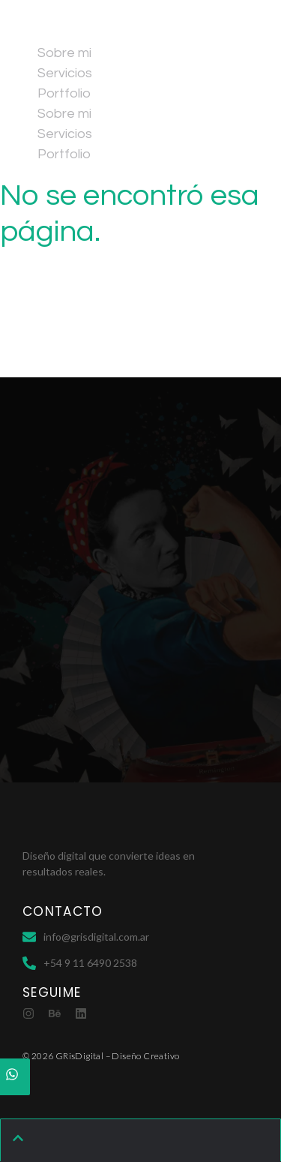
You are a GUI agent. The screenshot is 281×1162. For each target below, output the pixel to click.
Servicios (64, 73)
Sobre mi (64, 53)
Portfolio (64, 93)
